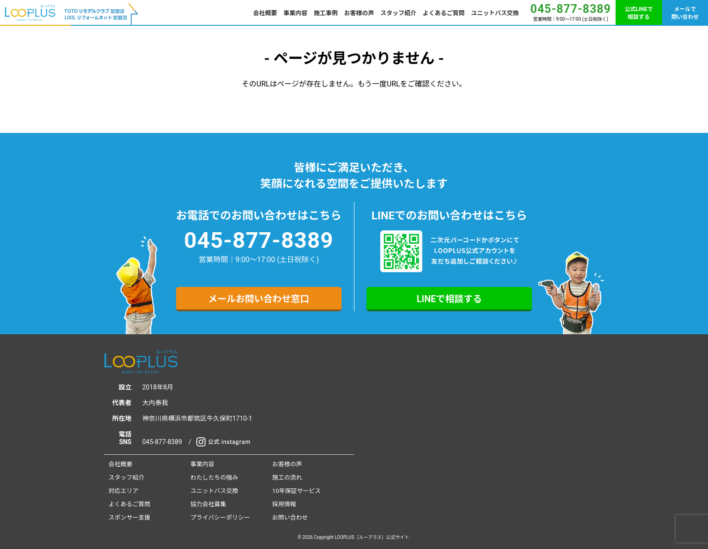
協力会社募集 (208, 504)
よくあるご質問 (444, 13)
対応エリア (123, 490)
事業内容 (296, 13)
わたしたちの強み (214, 477)
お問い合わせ (290, 517)
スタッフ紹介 (399, 13)
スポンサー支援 (129, 517)
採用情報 (284, 504)
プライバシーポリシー (220, 517)
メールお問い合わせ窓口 (258, 298)
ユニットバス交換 (495, 13)
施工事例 (326, 13)
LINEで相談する (449, 298)
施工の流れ (287, 477)
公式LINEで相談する (639, 13)
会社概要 (265, 13)
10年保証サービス (296, 490)
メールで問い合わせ (685, 13)
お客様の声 (359, 13)
